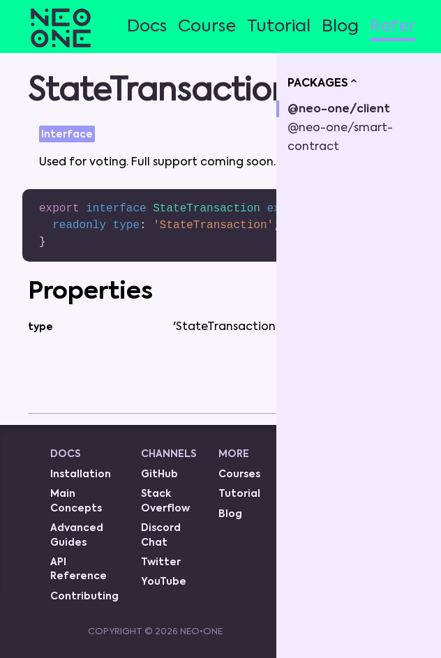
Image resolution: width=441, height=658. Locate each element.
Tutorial (279, 26)
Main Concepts (76, 501)
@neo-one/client (338, 109)
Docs (147, 26)
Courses (239, 474)
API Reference (78, 569)
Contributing (84, 596)
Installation (80, 474)
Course (207, 26)
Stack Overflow (165, 501)
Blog (340, 26)
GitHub (159, 474)
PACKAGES (323, 82)
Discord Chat (161, 535)
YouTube (163, 582)
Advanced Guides (76, 535)
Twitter (161, 562)
